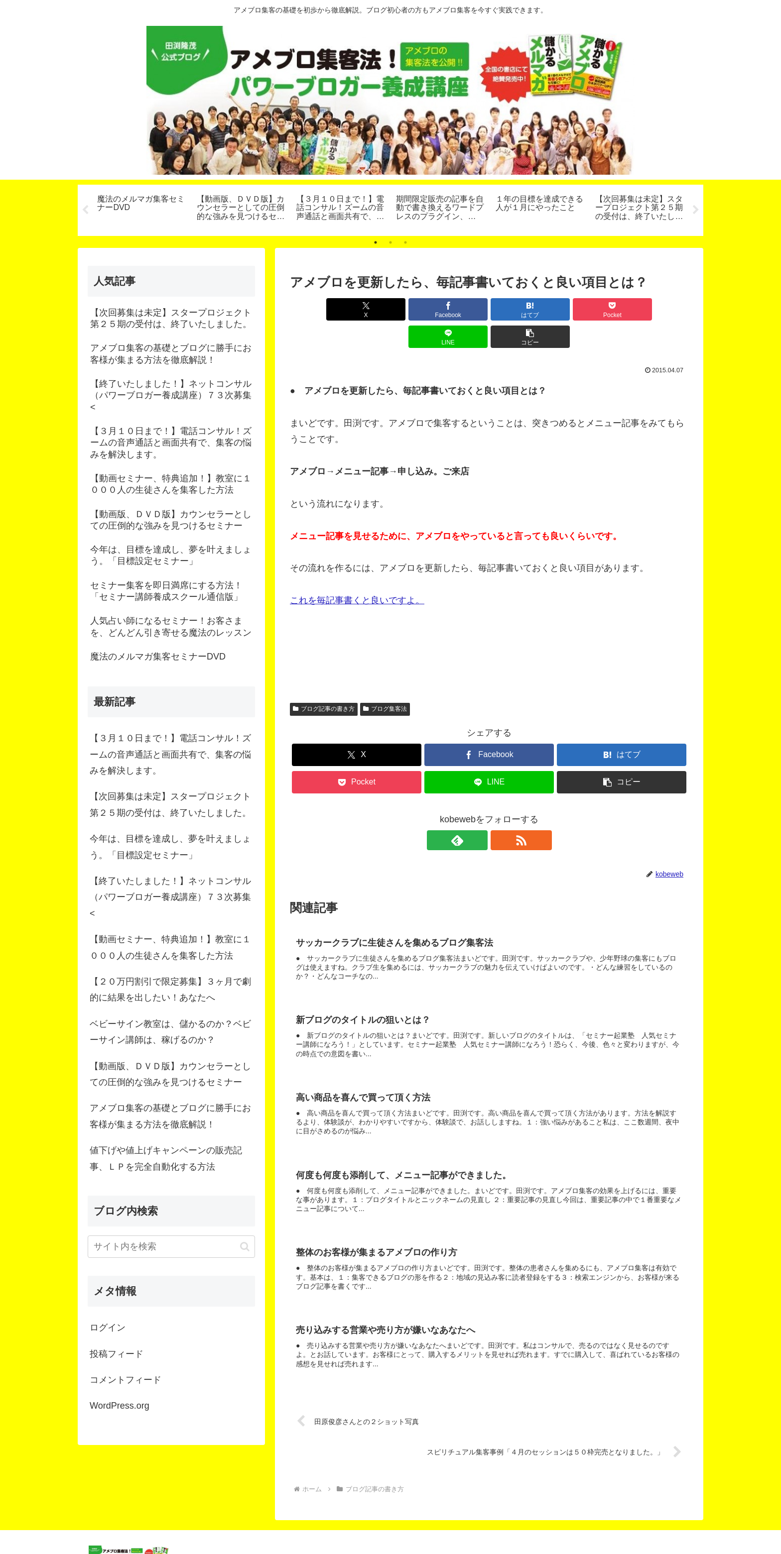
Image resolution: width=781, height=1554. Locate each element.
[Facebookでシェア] (388, 309)
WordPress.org (119, 1406)
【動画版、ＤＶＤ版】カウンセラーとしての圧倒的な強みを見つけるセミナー (170, 1074)
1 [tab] (376, 242)
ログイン (108, 1327)
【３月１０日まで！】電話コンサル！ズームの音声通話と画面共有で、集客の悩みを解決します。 (170, 754)
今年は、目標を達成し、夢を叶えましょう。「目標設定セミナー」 (170, 847)
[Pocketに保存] (522, 309)
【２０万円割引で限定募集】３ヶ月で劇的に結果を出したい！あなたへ (170, 989)
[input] (171, 1246)
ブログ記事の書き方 (324, 681)
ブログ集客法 (385, 681)
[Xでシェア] (322, 309)
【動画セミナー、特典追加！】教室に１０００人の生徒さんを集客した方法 (170, 947)
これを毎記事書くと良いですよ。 (357, 573)
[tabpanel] (141, 208)
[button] (656, 309)
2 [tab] (390, 242)
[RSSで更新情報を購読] (501, 813)
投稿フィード (116, 1354)
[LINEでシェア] (590, 309)
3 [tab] (405, 242)
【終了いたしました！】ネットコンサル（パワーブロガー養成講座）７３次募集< (170, 897)
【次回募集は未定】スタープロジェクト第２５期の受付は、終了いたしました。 (170, 804)
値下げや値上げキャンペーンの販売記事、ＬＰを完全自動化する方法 (166, 1158)
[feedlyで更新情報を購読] (478, 813)
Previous (85, 210)
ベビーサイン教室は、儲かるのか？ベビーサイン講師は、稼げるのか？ (170, 1032)
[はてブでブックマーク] (456, 309)
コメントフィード (125, 1380)
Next (696, 210)
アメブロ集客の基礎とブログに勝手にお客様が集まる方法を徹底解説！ (170, 1116)
